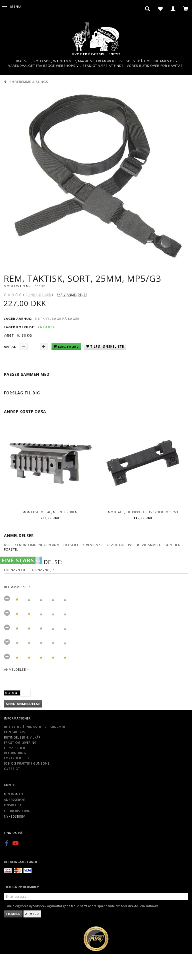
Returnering (15, 753)
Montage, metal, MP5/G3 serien (50, 512)
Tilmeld (13, 914)
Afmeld (32, 914)
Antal (10, 346)
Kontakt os (14, 732)
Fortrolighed (16, 758)
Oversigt (12, 769)
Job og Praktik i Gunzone (27, 763)
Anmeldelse (15, 669)
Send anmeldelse (23, 703)
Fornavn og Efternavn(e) (28, 570)
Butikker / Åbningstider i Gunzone (35, 727)
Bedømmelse (16, 587)
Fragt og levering (20, 743)
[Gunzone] (96, 35)
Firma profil (15, 748)
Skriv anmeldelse (72, 295)
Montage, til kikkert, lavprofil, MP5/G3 (143, 512)
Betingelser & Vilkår (22, 737)
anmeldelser (38, 295)
